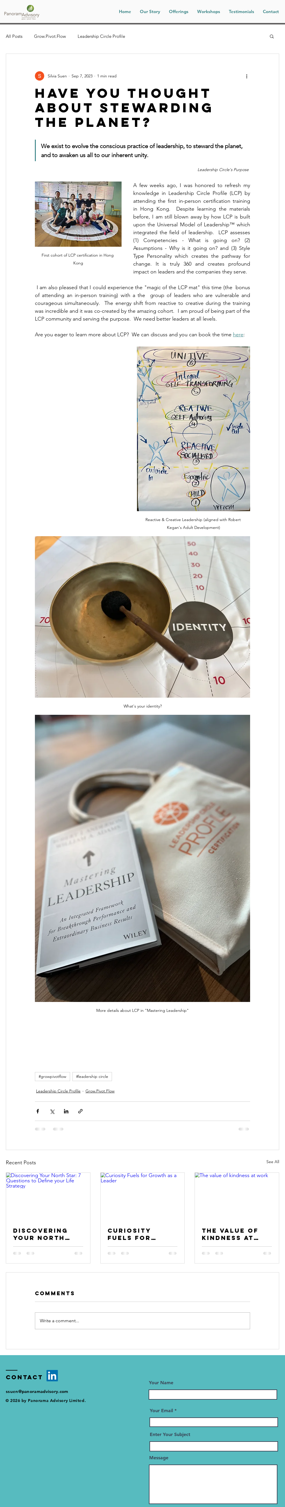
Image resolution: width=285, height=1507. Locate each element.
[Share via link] (80, 1111)
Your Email (161, 1410)
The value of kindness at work (230, 1234)
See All (272, 1161)
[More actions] (246, 75)
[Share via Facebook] (37, 1111)
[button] (209, 11)
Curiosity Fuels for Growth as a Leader (135, 1234)
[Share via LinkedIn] (66, 1111)
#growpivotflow (52, 1076)
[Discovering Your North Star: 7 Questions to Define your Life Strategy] (48, 1196)
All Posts (14, 36)
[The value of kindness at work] (237, 1196)
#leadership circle (92, 1076)
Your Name (161, 1382)
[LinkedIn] (52, 1375)
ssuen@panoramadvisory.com (37, 1391)
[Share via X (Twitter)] (52, 1111)
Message (158, 1458)
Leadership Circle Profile (101, 36)
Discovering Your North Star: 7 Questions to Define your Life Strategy (43, 1234)
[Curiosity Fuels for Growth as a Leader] (143, 1196)
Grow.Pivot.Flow (50, 36)
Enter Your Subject (170, 1434)
